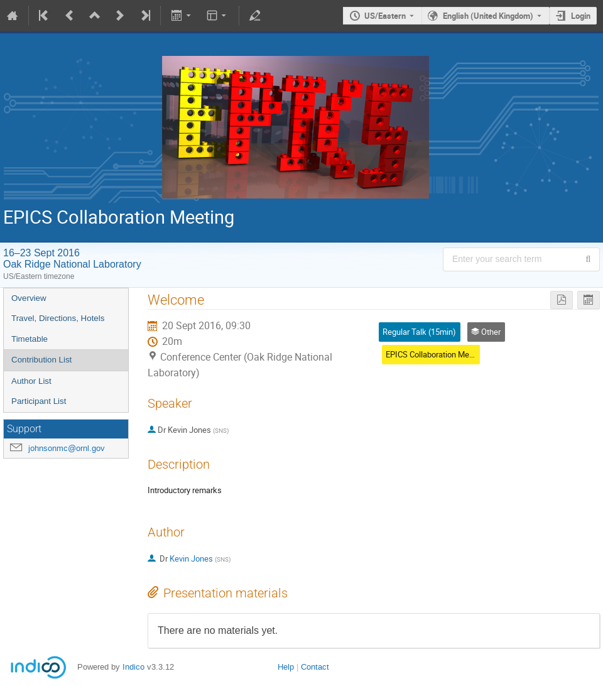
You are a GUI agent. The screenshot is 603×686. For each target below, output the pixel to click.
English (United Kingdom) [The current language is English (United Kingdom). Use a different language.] (488, 15)
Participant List (38, 401)
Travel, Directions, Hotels (57, 318)
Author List (31, 381)
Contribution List (41, 359)
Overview (28, 298)
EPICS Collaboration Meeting (436, 354)
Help (286, 667)
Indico (133, 667)
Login (580, 15)
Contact (315, 667)
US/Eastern (385, 15)
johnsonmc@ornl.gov (66, 448)
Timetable (29, 339)
